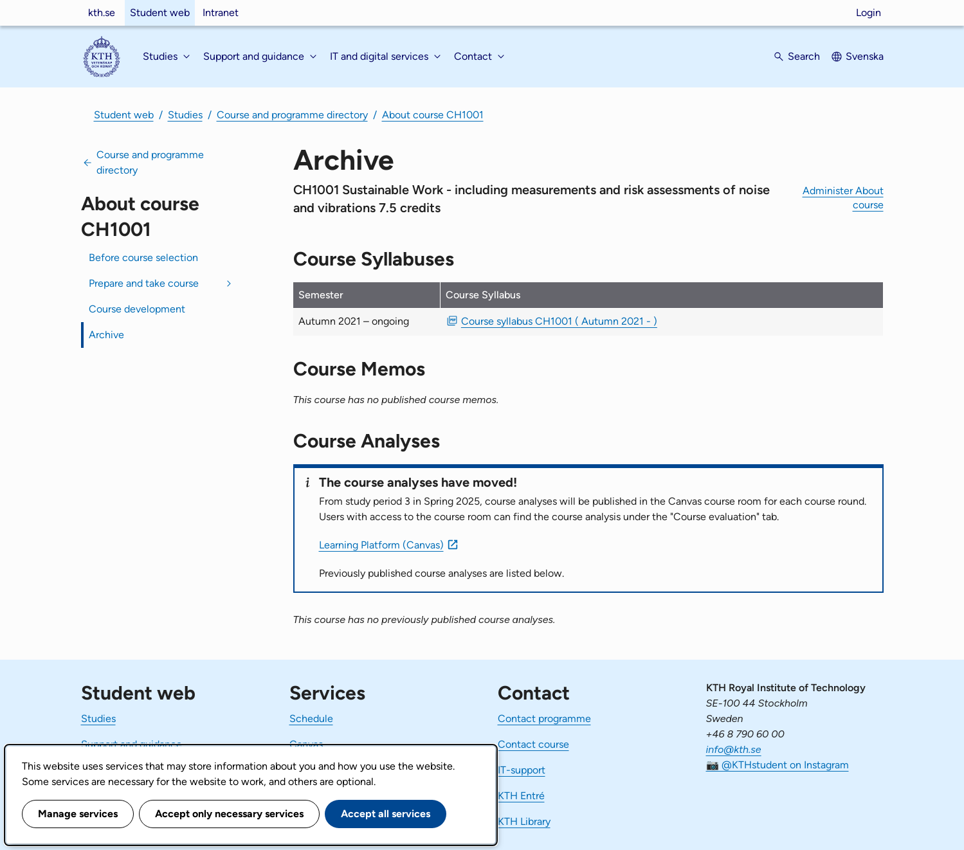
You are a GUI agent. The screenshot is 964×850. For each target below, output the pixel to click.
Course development (137, 309)
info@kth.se (733, 749)
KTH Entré (521, 796)
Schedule (311, 718)
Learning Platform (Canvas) (381, 545)
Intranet (221, 12)
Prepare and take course (144, 283)
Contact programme (544, 718)
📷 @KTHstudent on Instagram (777, 765)
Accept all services (385, 814)
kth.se (101, 12)
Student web (160, 12)
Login (868, 12)
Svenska (865, 56)
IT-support (521, 770)
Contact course (533, 744)
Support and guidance (131, 744)
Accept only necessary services (229, 814)
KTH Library (524, 821)
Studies (185, 115)
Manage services (78, 814)
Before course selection (143, 257)
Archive (106, 335)
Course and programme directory (292, 115)
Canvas (306, 744)
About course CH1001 (433, 115)
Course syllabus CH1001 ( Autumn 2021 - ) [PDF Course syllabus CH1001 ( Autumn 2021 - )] (559, 321)
